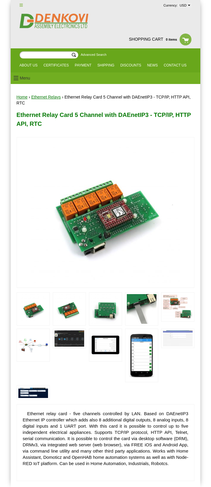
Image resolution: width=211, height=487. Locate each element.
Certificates (56, 65)
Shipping (105, 65)
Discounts (130, 65)
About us (29, 65)
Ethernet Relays (46, 97)
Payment (83, 65)
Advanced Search (93, 54)
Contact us (175, 65)
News (152, 65)
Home (22, 97)
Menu (25, 78)
